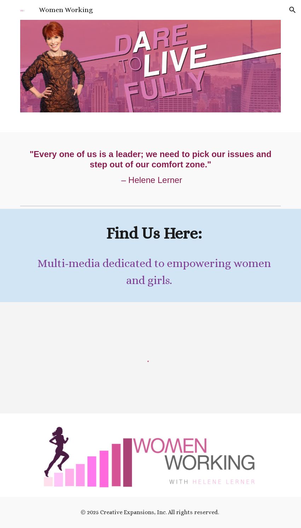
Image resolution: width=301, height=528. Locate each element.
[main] (150, 167)
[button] (292, 9)
